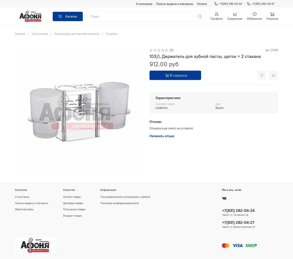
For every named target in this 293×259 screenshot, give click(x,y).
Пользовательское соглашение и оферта (125, 196)
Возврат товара (72, 215)
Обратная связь (24, 209)
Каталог (68, 16)
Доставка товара (73, 203)
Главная (20, 34)
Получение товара (74, 209)
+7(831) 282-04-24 (228, 4)
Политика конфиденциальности (119, 203)
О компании (144, 4)
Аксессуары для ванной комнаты (76, 34)
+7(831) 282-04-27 (260, 4)
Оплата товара (72, 196)
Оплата (202, 4)
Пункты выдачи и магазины (174, 4)
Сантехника (40, 34)
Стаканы (111, 34)
